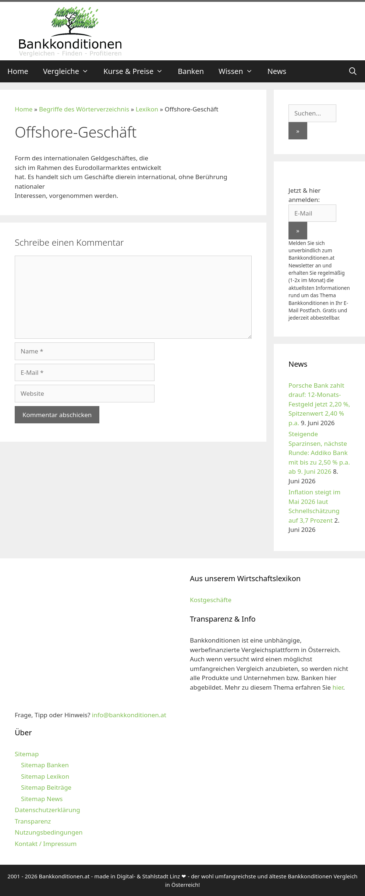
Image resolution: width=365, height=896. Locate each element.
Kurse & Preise (136, 71)
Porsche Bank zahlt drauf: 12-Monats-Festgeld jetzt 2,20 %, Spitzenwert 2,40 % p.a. (319, 404)
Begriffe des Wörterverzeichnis (84, 109)
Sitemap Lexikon (45, 776)
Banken (191, 71)
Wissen (239, 71)
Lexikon (147, 109)
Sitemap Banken (45, 765)
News (276, 71)
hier (338, 687)
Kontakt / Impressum (46, 843)
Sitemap (27, 754)
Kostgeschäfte (210, 599)
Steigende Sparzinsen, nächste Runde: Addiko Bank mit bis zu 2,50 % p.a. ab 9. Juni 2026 (319, 453)
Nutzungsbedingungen (49, 832)
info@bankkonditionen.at (129, 715)
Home (17, 71)
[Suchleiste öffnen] (353, 71)
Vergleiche (69, 71)
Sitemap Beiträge (46, 787)
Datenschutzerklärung (47, 810)
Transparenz (33, 821)
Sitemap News (42, 798)
